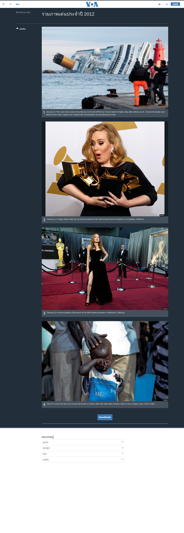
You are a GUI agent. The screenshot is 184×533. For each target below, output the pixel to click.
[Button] (21, 29)
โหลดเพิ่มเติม (105, 417)
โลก (17, 4)
